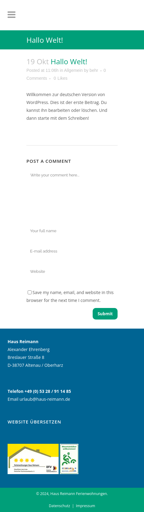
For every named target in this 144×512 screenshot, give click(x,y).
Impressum (85, 505)
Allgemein (73, 70)
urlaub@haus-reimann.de (44, 399)
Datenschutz (59, 505)
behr (94, 70)
